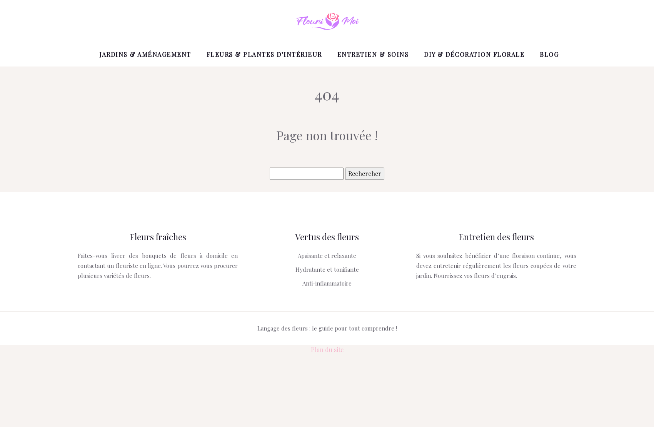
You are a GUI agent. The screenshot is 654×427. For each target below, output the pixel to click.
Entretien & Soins (373, 54)
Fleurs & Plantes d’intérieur (264, 54)
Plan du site (327, 350)
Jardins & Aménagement (145, 54)
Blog (549, 54)
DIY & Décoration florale (474, 54)
